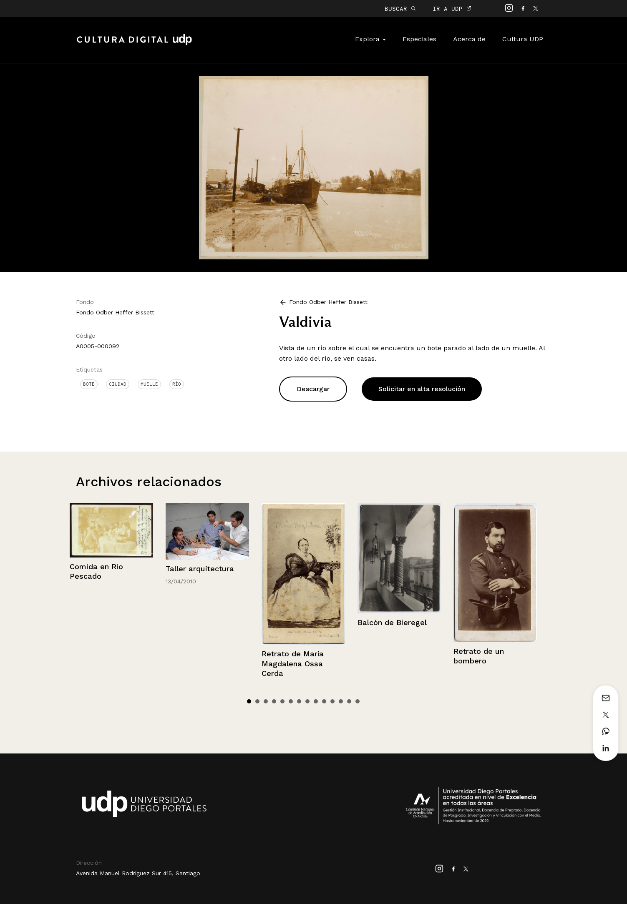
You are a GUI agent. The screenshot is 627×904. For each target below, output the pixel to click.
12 (341, 701)
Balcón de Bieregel (392, 622)
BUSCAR (400, 8)
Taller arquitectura (200, 568)
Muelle (149, 384)
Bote (89, 384)
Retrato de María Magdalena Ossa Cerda (293, 663)
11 (332, 701)
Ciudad (117, 384)
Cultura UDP (522, 39)
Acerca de (469, 39)
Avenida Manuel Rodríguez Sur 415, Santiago (138, 873)
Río (176, 384)
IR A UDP (452, 8)
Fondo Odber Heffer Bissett (115, 312)
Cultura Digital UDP (134, 44)
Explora (370, 39)
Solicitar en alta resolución (421, 389)
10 (324, 701)
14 (357, 701)
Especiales (419, 39)
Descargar (313, 389)
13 (349, 701)
